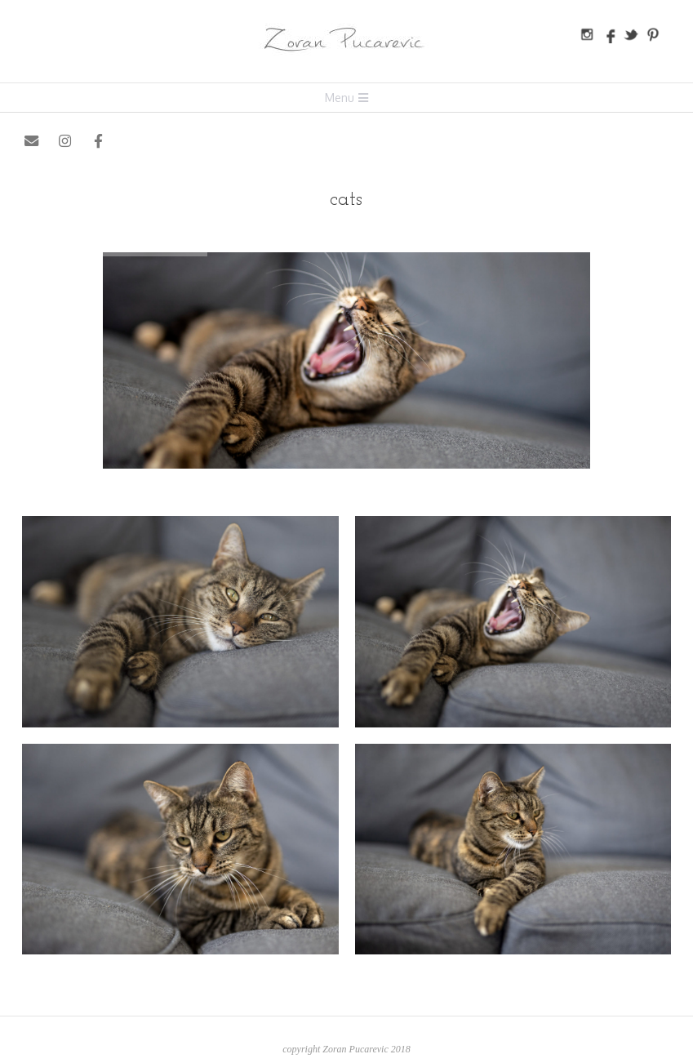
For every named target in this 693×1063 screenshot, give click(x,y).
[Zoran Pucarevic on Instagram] (65, 142)
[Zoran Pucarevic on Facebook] (99, 142)
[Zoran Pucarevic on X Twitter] (133, 142)
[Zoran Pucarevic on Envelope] (31, 142)
